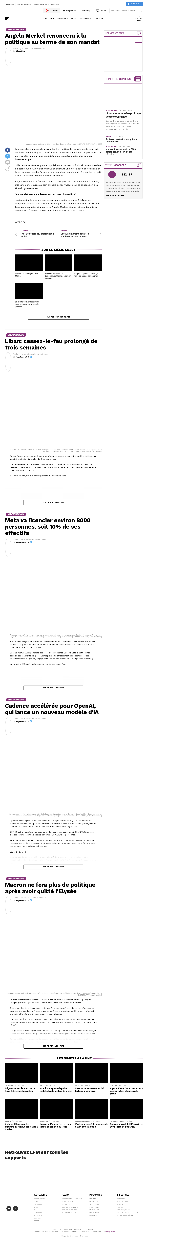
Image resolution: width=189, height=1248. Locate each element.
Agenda (120, 1205)
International (39, 1214)
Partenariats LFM (69, 1214)
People (120, 1208)
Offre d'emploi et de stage (128, 1214)
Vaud (36, 1208)
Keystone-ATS (22, 358)
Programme (69, 11)
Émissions (61, 19)
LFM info (92, 1200)
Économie (38, 1216)
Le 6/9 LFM (93, 1203)
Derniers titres (68, 1203)
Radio (73, 19)
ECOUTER (52, 10)
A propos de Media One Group (46, 4)
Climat (36, 1203)
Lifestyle (84, 19)
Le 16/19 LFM (94, 1211)
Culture (37, 1219)
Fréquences (66, 1205)
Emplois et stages (69, 1211)
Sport (36, 1222)
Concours (98, 19)
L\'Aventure (93, 1216)
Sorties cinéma (123, 1203)
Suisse (36, 1211)
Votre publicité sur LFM (127, 1216)
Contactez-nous (24, 4)
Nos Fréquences (123, 1211)
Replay (86, 11)
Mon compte (135, 4)
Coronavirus (39, 1200)
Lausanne (38, 1205)
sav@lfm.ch (110, 1233)
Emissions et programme (72, 1200)
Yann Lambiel (94, 1205)
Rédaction (20, 51)
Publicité (10, 4)
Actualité (47, 19)
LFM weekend (94, 1214)
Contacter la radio (70, 1208)
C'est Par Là (94, 1208)
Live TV (101, 11)
